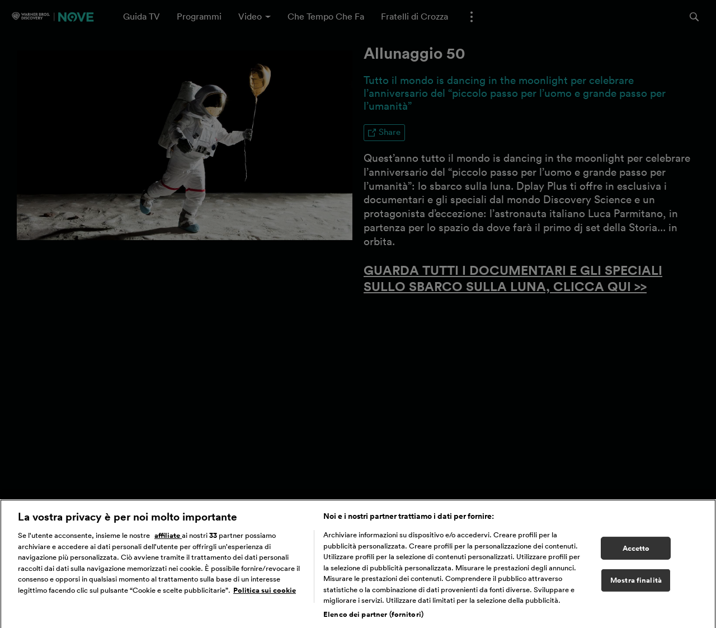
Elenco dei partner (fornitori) (373, 616)
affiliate (168, 537)
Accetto (636, 550)
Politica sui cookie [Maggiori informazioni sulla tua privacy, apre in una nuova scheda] (264, 592)
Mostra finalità (636, 582)
